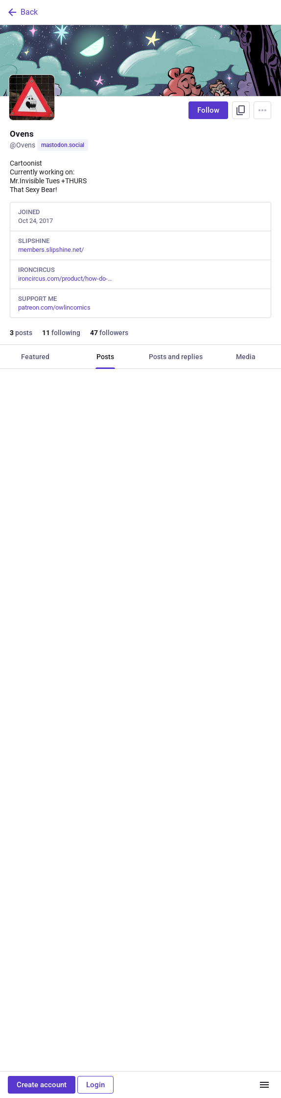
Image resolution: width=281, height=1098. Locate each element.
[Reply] (17, 614)
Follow (208, 110)
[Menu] (262, 110)
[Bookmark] (204, 614)
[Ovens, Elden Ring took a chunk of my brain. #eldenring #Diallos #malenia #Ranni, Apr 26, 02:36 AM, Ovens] (140, 500)
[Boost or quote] (81, 614)
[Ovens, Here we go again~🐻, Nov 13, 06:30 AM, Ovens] (140, 1032)
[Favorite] (144, 614)
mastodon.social (62, 145)
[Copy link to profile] (241, 110)
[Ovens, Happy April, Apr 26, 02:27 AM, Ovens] (140, 812)
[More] (267, 614)
